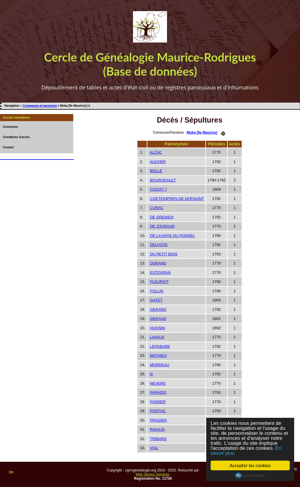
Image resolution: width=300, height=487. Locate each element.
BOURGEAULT (163, 180)
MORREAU (159, 365)
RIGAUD (157, 429)
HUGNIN (157, 328)
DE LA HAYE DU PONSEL (172, 235)
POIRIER (158, 402)
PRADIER (158, 420)
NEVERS (158, 383)
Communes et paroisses (40, 105)
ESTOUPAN (160, 272)
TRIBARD (158, 439)
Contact (8, 147)
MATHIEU (158, 355)
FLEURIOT (159, 281)
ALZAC (156, 152)
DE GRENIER (162, 217)
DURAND (158, 263)
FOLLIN (156, 291)
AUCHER (158, 161)
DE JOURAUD (162, 226)
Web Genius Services (152, 474)
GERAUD (158, 318)
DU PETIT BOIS (164, 254)
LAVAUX (157, 337)
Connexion (10, 126)
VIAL (154, 448)
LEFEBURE (160, 346)
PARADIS (158, 392)
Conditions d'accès (16, 137)
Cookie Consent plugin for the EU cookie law (250, 475)
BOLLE (156, 171)
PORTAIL (158, 411)
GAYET (156, 300)
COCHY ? (158, 189)
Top (11, 471)
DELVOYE (159, 244)
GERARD (158, 309)
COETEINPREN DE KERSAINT (177, 198)
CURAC (156, 208)
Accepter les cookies (250, 465)
